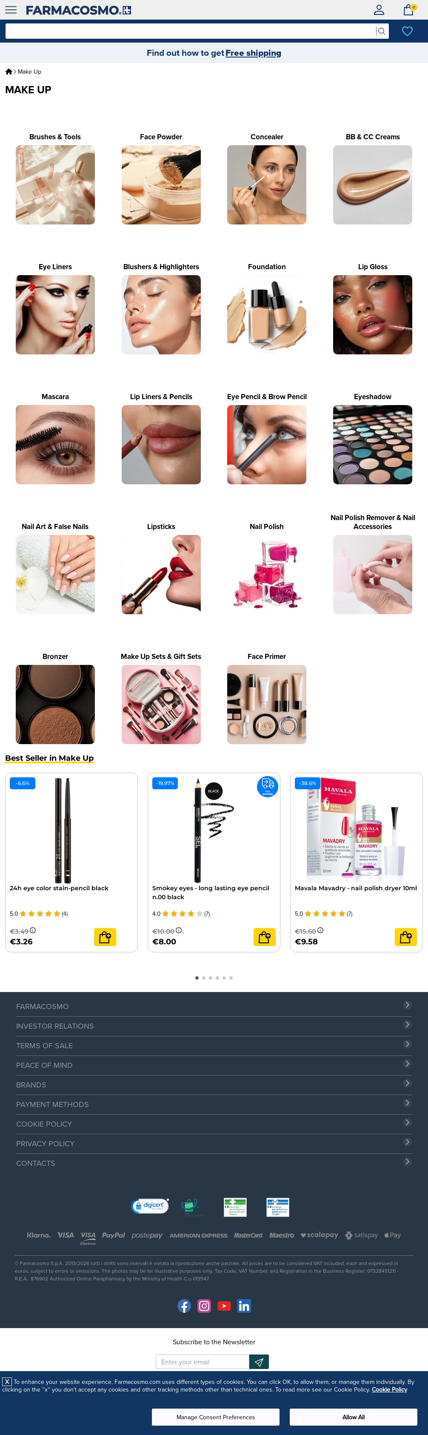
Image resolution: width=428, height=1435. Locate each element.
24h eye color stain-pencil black (59, 888)
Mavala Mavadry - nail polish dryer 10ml (356, 888)
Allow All (353, 1417)
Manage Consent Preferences (216, 1417)
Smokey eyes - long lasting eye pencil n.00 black (210, 892)
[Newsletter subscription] (259, 1361)
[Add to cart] (105, 937)
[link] (150, 1207)
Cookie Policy (389, 1389)
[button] (197, 978)
